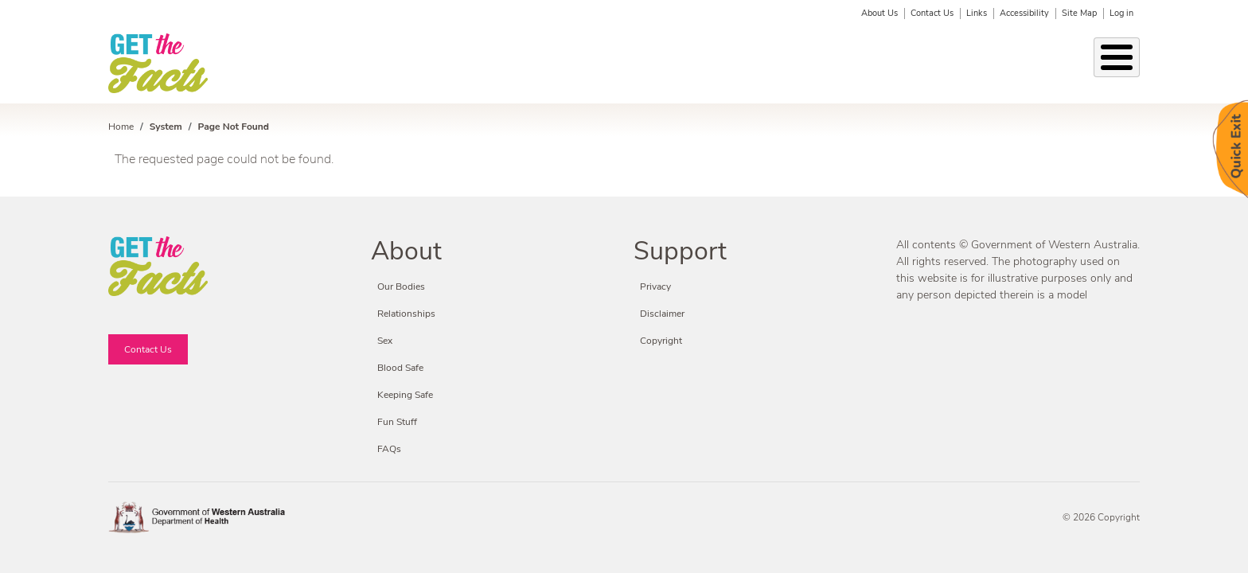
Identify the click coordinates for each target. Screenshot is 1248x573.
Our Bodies (317, 63)
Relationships (407, 63)
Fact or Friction (1050, 63)
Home (121, 126)
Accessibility (1024, 13)
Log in (1121, 13)
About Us (879, 13)
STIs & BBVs (500, 63)
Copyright (661, 340)
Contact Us (932, 13)
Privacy (655, 286)
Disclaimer (662, 313)
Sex (566, 63)
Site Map (1079, 13)
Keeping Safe (632, 63)
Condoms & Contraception (762, 63)
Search (1129, 64)
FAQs (389, 448)
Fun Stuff (963, 63)
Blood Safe (887, 63)
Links (976, 13)
